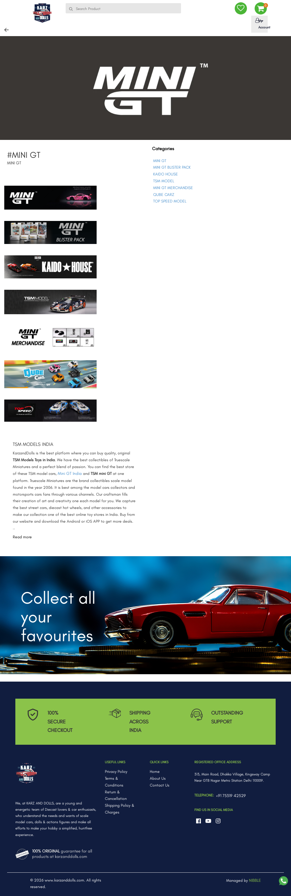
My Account (260, 23)
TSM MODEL (163, 181)
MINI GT (159, 160)
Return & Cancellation (116, 795)
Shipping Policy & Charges (119, 809)
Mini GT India (70, 473)
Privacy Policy (116, 771)
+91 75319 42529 (231, 795)
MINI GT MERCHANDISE (173, 187)
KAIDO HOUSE (165, 174)
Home (155, 771)
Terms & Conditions (114, 782)
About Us (158, 778)
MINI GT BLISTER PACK (172, 167)
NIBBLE (255, 880)
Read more (22, 537)
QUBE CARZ (163, 194)
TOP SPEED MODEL (169, 201)
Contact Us (159, 785)
